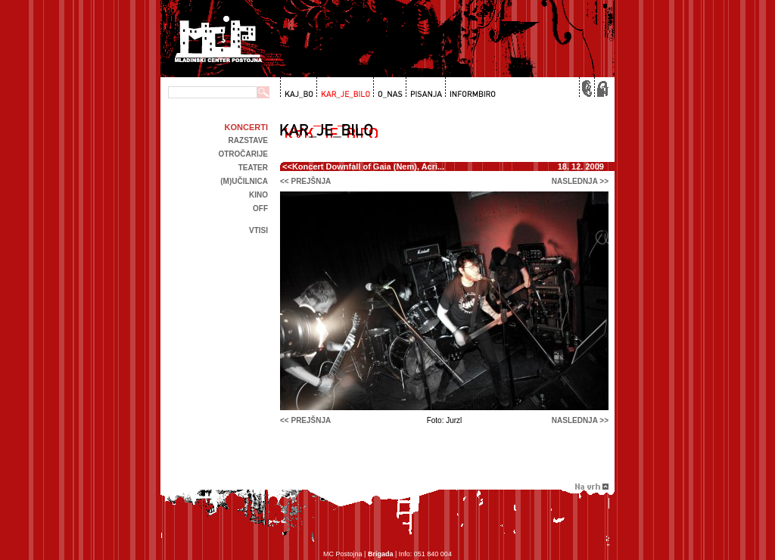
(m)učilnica (244, 181)
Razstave (248, 140)
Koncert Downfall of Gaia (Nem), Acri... (368, 166)
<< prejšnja (305, 181)
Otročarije (243, 154)
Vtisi (258, 230)
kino (258, 195)
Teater (253, 167)
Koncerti (246, 127)
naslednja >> (580, 181)
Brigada (381, 554)
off (260, 208)
